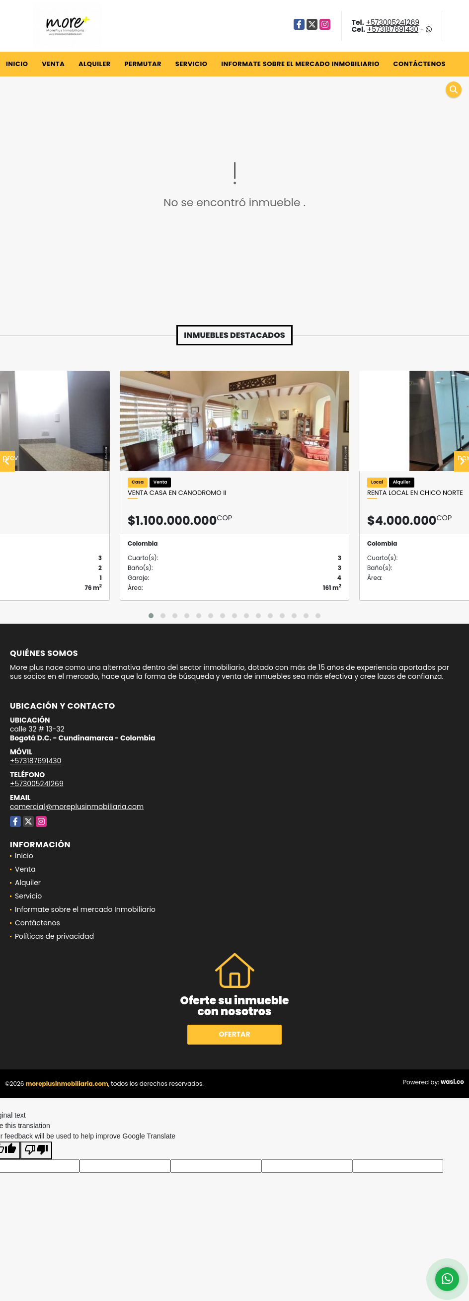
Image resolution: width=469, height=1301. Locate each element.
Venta (53, 64)
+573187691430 (392, 29)
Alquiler (94, 64)
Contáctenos (419, 64)
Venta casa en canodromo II (177, 493)
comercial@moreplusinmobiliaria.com (77, 807)
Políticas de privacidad (54, 936)
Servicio (191, 64)
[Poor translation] (36, 1150)
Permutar (142, 64)
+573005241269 (392, 22)
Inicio (17, 64)
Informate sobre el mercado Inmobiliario (300, 64)
